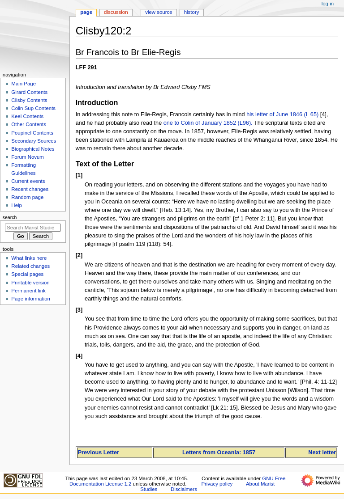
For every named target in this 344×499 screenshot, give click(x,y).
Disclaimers (184, 489)
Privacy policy (216, 483)
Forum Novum (27, 157)
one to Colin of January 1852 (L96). (208, 123)
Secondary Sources (33, 141)
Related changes (30, 266)
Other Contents (28, 124)
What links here (29, 258)
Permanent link (28, 290)
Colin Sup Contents (33, 108)
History (191, 12)
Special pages (27, 274)
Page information (30, 298)
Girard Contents (29, 92)
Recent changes (29, 189)
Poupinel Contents (32, 132)
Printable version (30, 282)
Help (16, 205)
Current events (28, 181)
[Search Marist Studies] (33, 228)
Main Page (23, 83)
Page (86, 12)
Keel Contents (27, 116)
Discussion (116, 12)
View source (158, 12)
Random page (27, 197)
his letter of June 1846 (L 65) (282, 114)
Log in (328, 3)
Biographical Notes (32, 149)
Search (10, 217)
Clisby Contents (29, 100)
